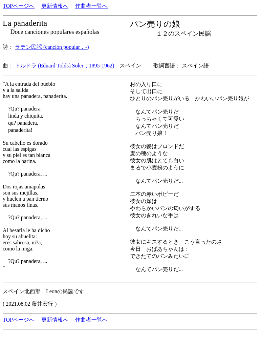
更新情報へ (54, 6)
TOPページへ (19, 6)
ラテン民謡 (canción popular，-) (52, 47)
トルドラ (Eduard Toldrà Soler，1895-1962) (64, 65)
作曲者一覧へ (91, 6)
